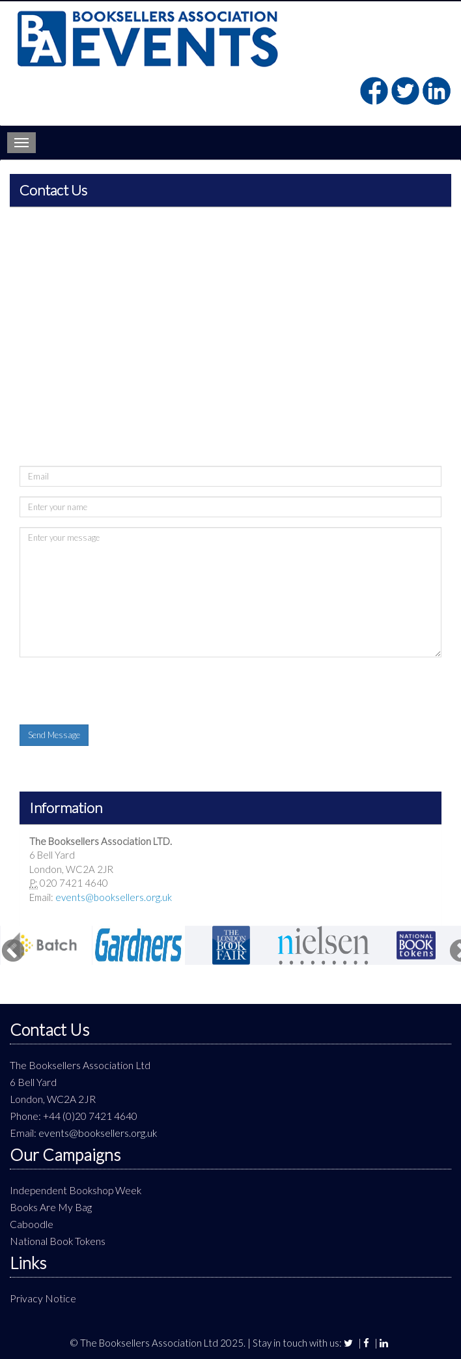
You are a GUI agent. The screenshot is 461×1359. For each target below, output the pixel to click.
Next (454, 945)
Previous (6, 945)
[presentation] (118, 692)
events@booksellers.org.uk (113, 897)
